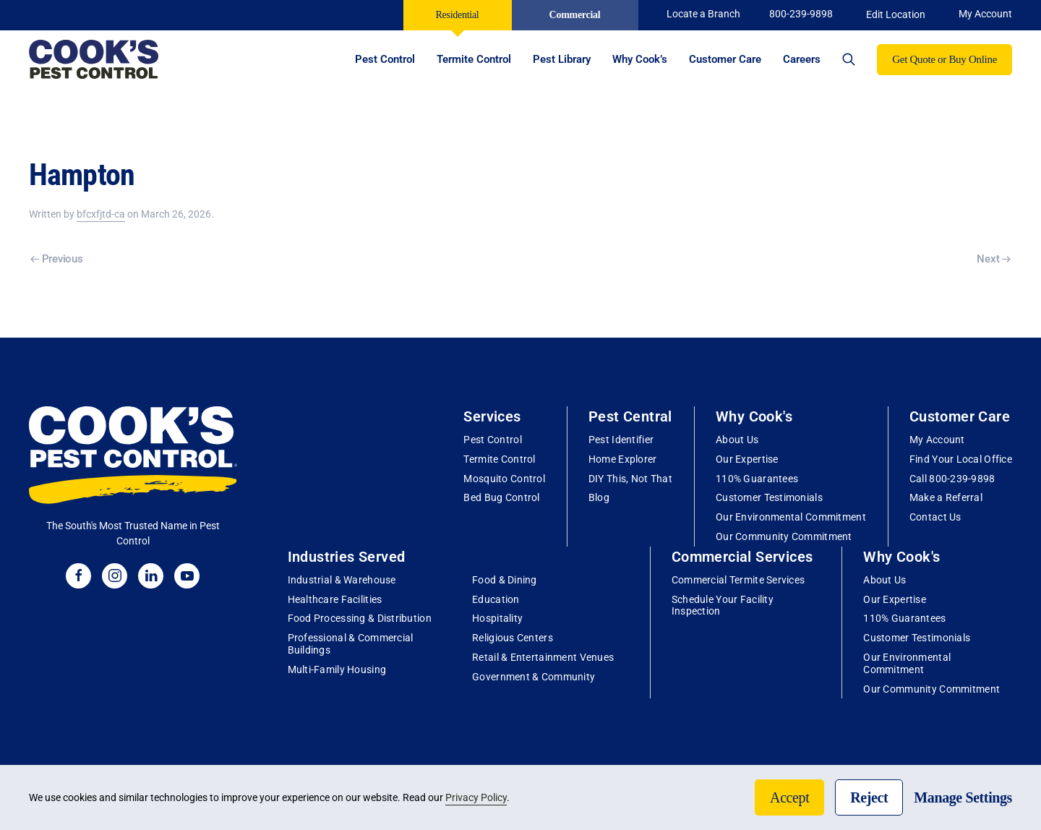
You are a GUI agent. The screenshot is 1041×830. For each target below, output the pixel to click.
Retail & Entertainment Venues (543, 657)
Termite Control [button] (474, 59)
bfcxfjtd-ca (101, 214)
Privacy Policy (476, 797)
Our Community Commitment (784, 536)
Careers (802, 59)
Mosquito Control (503, 478)
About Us (737, 439)
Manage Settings (963, 797)
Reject (869, 797)
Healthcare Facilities (335, 599)
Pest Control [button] (385, 59)
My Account (937, 439)
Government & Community (533, 677)
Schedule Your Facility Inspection (723, 605)
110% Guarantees (757, 478)
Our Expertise (747, 459)
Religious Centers (512, 637)
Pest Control (492, 439)
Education (496, 599)
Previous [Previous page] (56, 258)
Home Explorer (622, 459)
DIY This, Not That (630, 478)
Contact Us (935, 517)
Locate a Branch (703, 14)
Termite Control (499, 459)
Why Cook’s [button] (639, 59)
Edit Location (895, 14)
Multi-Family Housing (337, 669)
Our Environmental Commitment (791, 517)
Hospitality (497, 618)
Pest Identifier (621, 439)
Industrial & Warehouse (342, 580)
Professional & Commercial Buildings (351, 644)
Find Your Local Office (960, 459)
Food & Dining (504, 580)
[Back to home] (94, 59)
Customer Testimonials (769, 497)
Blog (598, 497)
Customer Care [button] (725, 59)
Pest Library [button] (562, 59)
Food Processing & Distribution (360, 618)
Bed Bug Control (501, 497)
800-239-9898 (801, 14)
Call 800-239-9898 (952, 478)
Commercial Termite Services (738, 580)
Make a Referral (945, 497)
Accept (789, 797)
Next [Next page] (994, 258)
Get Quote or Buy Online (944, 59)
